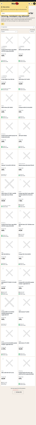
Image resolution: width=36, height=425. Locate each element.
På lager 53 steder (22, 384)
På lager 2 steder (22, 117)
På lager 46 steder (5, 117)
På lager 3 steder (22, 147)
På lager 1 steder (5, 264)
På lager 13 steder (22, 264)
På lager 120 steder (23, 354)
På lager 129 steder (23, 61)
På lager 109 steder (5, 236)
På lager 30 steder (23, 325)
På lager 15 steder (5, 61)
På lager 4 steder (22, 175)
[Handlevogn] (34, 3)
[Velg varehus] (29, 3)
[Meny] (1, 3)
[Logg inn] (32, 3)
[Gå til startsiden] (15, 3)
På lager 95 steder (5, 89)
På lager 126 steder (23, 89)
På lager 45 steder (5, 147)
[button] (18, 27)
